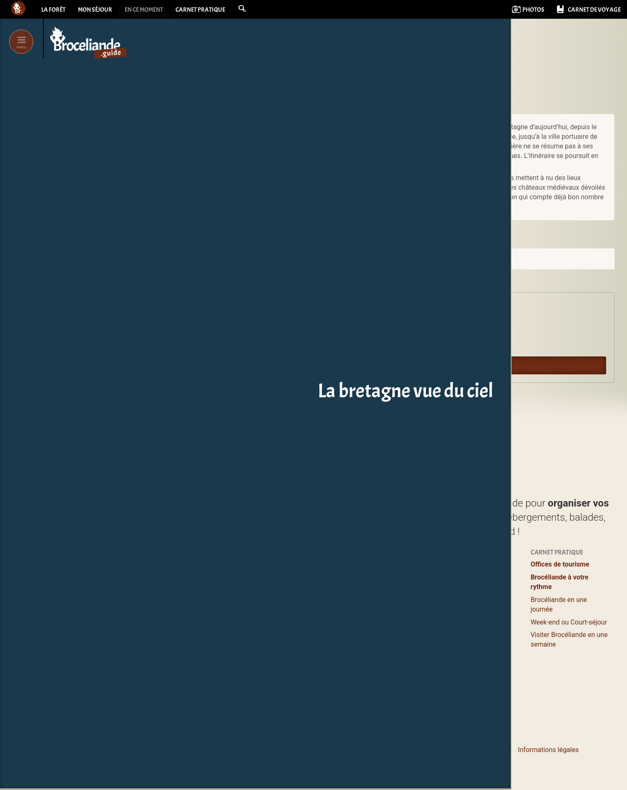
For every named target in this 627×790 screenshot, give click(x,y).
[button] (253, 9)
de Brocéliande (305, 706)
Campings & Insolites (389, 625)
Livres (453, 661)
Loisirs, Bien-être (296, 616)
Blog (451, 632)
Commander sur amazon (465, 230)
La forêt (54, 10)
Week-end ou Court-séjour (569, 622)
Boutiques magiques (301, 673)
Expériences (462, 564)
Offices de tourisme (560, 564)
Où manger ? (290, 590)
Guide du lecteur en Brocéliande (329, 365)
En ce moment (149, 10)
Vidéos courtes (466, 645)
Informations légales (548, 750)
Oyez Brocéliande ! (312, 346)
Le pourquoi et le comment (472, 750)
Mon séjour (97, 10)
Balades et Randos (299, 603)
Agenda (298, 328)
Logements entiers (385, 600)
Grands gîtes (376, 613)
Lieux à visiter (291, 577)
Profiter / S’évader (298, 564)
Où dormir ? (375, 564)
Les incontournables (301, 693)
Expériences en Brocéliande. (324, 309)
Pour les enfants (468, 603)
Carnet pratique (209, 10)
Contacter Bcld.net (399, 750)
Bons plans (460, 590)
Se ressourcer (464, 577)
